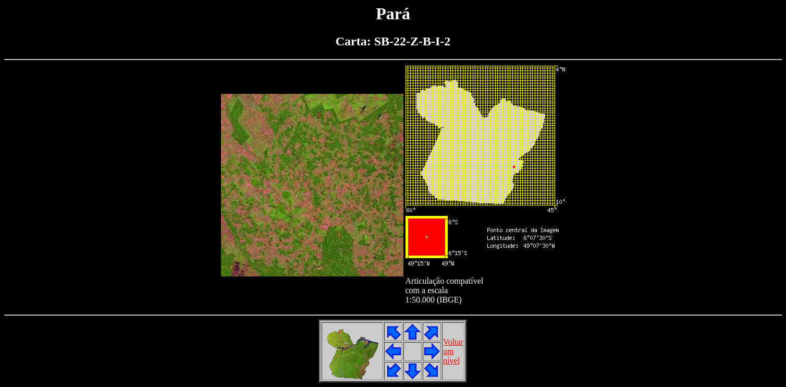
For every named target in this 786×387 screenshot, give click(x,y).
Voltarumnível (453, 351)
